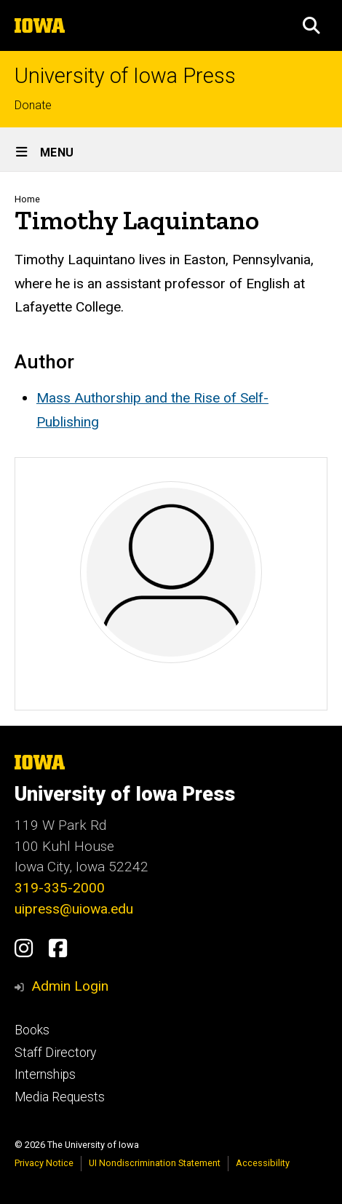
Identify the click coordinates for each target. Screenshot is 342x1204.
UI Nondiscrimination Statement (154, 1162)
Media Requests (60, 1097)
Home (27, 199)
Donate (33, 105)
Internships (45, 1074)
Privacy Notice (44, 1162)
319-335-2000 (60, 887)
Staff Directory (55, 1052)
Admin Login (69, 986)
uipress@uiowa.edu (74, 908)
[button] (311, 25)
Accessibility (263, 1162)
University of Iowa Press (125, 76)
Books (32, 1030)
